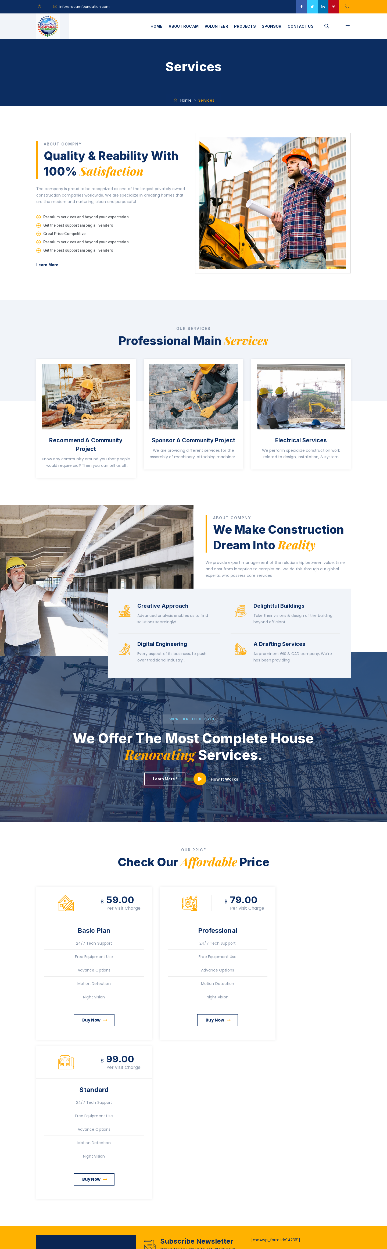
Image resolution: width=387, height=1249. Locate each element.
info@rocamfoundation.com (84, 6)
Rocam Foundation (211, 1241)
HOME (156, 26)
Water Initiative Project (296, 1151)
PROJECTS (245, 26)
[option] (86, 422)
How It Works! (225, 779)
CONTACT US (301, 26)
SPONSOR (272, 26)
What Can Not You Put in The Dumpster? (303, 1189)
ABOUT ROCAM (184, 26)
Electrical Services (301, 440)
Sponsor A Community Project (193, 440)
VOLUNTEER (216, 26)
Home (182, 100)
